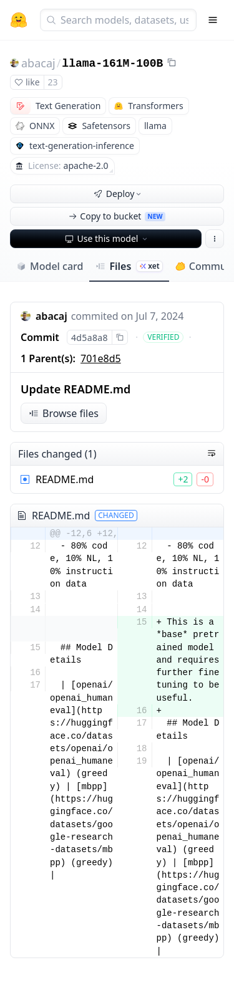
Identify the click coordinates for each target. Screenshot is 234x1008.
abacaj (38, 62)
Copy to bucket (117, 216)
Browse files (64, 413)
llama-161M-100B (112, 63)
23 (53, 82)
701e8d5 (100, 358)
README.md (65, 479)
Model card (49, 266)
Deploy (119, 193)
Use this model (107, 238)
